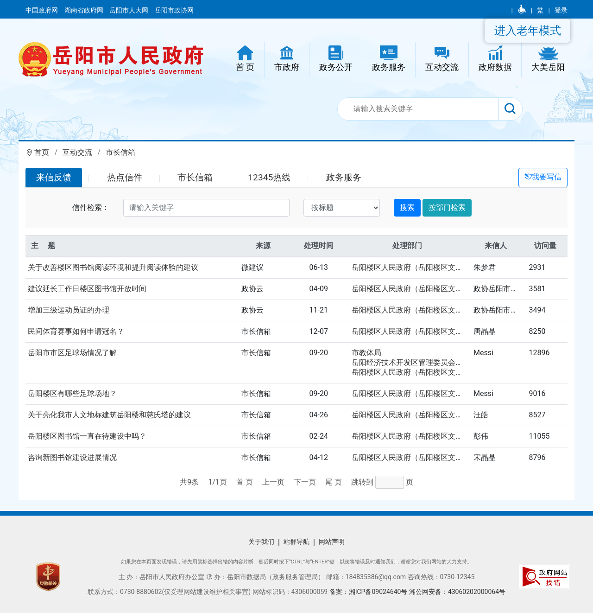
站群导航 (296, 541)
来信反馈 (53, 177)
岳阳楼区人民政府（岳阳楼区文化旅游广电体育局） (437, 267)
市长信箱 (120, 152)
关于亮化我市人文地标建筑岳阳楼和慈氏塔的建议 (109, 414)
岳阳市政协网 (174, 10)
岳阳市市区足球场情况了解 (72, 352)
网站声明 (332, 541)
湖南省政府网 (84, 10)
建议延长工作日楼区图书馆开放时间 (87, 288)
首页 (41, 152)
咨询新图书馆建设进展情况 (72, 457)
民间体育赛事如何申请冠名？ (76, 331)
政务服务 (343, 177)
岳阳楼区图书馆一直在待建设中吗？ (87, 436)
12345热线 (269, 177)
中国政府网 (42, 10)
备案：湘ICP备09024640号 (369, 591)
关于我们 (261, 541)
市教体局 (366, 352)
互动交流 (77, 152)
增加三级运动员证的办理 (68, 310)
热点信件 (124, 177)
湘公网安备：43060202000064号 (457, 591)
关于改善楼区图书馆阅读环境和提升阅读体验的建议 (113, 267)
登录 (561, 10)
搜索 (407, 207)
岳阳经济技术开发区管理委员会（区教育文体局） (433, 362)
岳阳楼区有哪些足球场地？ (72, 393)
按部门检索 (447, 207)
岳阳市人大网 (129, 10)
